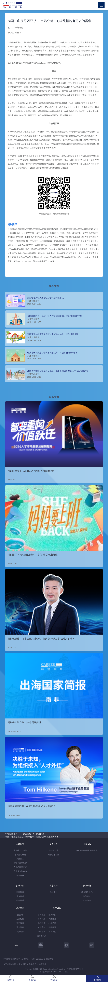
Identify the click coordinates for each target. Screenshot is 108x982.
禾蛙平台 (53, 892)
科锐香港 (50, 959)
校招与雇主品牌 (20, 863)
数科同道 (20, 900)
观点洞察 (40, 834)
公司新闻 (41, 931)
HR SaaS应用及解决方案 (86, 850)
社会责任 (41, 927)
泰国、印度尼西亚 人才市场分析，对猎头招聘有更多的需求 (31, 836)
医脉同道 (20, 892)
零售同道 (20, 896)
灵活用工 (20, 859)
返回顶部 (97, 978)
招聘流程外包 (20, 855)
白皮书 (20, 915)
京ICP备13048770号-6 (75, 969)
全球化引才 (53, 850)
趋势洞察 (27, 834)
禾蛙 (33, 959)
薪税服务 (20, 875)
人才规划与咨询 (20, 871)
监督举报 (42, 964)
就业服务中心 (87, 892)
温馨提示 (32, 964)
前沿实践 (20, 923)
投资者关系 (41, 936)
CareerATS (40, 959)
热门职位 (87, 896)
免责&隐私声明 (9, 964)
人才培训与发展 (20, 867)
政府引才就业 (53, 855)
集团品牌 (41, 923)
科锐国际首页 (11, 834)
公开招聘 (87, 900)
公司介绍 (41, 919)
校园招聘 (52, 927)
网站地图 (22, 964)
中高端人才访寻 (20, 850)
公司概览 (41, 915)
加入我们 (52, 915)
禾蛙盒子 (26, 959)
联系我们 (52, 931)
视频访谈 (20, 931)
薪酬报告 (20, 919)
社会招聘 (52, 923)
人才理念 (52, 919)
